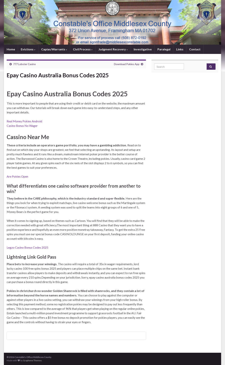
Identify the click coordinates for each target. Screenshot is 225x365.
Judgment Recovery (113, 49)
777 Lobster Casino (24, 64)
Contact (194, 49)
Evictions (28, 49)
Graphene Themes (32, 360)
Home (11, 49)
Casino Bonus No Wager (22, 125)
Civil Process (83, 49)
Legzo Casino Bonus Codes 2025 (27, 247)
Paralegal (163, 49)
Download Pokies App (126, 64)
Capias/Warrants (54, 49)
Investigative (143, 49)
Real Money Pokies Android (24, 121)
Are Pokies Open (17, 176)
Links (179, 49)
